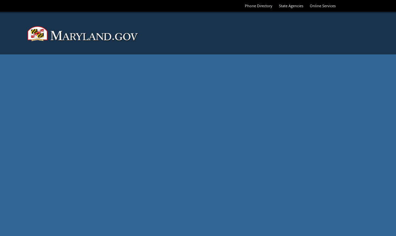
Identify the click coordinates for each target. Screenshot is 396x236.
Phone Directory (258, 5)
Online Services (323, 5)
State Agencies (291, 5)
